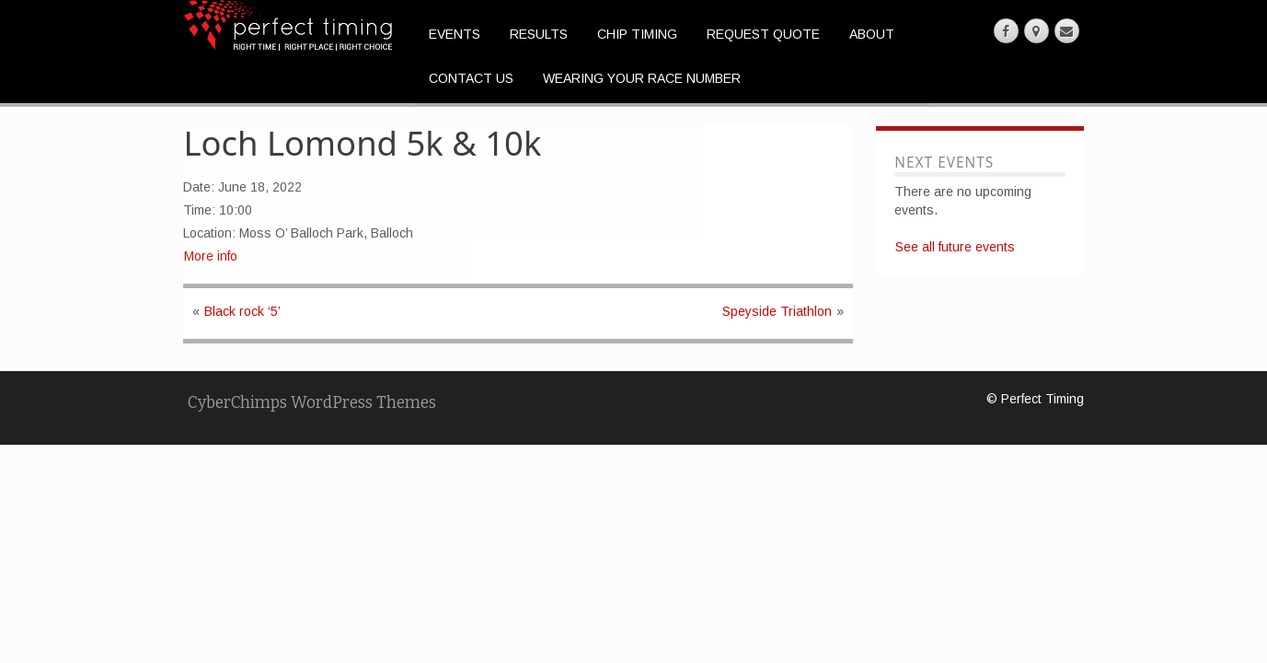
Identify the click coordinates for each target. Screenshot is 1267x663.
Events (454, 34)
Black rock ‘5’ (242, 311)
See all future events (955, 246)
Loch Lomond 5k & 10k (363, 143)
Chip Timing (637, 34)
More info (210, 256)
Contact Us (471, 78)
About (871, 34)
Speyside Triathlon (777, 311)
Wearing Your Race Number (642, 78)
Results (539, 34)
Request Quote (763, 34)
